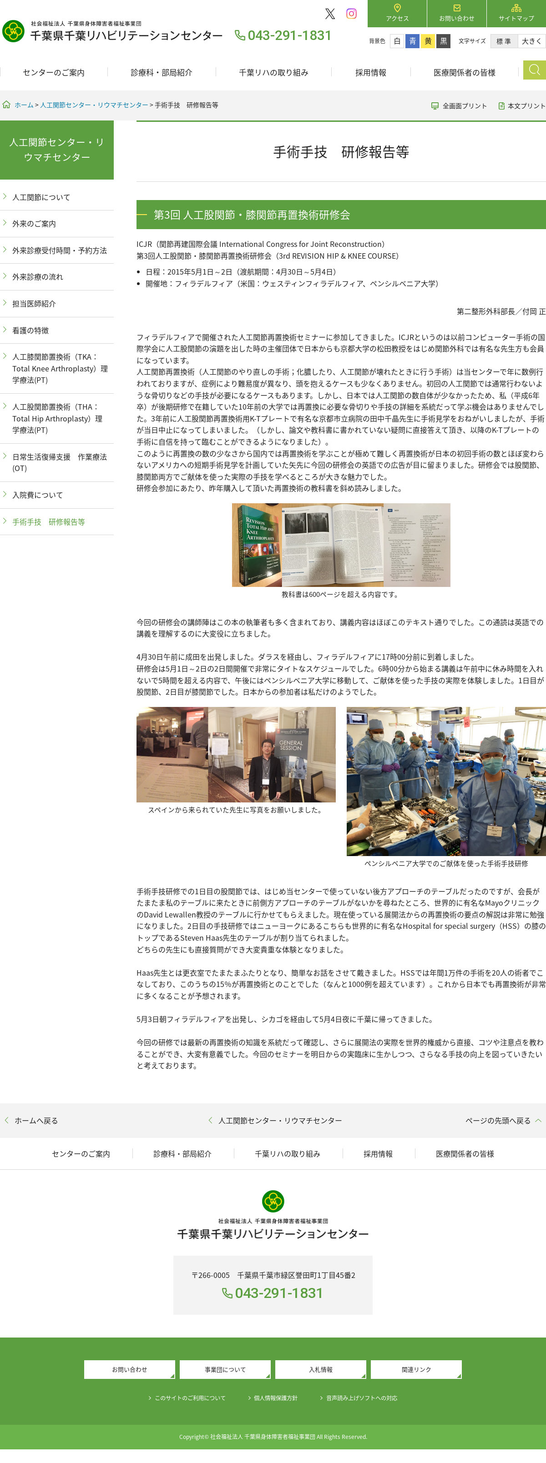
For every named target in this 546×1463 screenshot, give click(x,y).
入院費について (37, 494)
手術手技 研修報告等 (48, 521)
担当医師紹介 (34, 303)
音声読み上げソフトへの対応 (373, 1399)
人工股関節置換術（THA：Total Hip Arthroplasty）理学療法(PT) (57, 418)
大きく (532, 41)
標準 (504, 40)
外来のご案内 (34, 223)
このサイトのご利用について (180, 1399)
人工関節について (41, 196)
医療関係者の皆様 (464, 72)
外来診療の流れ (37, 276)
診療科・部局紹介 (161, 72)
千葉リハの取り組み (273, 72)
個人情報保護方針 (276, 1399)
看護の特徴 (30, 330)
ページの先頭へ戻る (498, 1120)
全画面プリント (465, 105)
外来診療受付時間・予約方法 (59, 250)
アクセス (397, 18)
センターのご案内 (54, 72)
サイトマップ (516, 18)
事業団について (225, 1370)
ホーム (24, 104)
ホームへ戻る (36, 1120)
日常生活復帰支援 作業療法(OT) (59, 462)
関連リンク (416, 1370)
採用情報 (370, 72)
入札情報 (320, 1370)
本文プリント (527, 105)
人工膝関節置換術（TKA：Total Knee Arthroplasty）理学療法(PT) (60, 368)
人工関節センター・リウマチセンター (94, 104)
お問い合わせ (457, 18)
